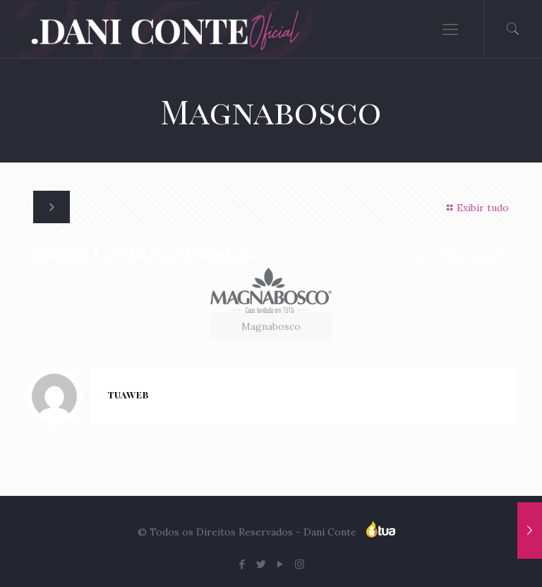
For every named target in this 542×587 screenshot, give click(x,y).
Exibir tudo (475, 207)
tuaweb (120, 253)
